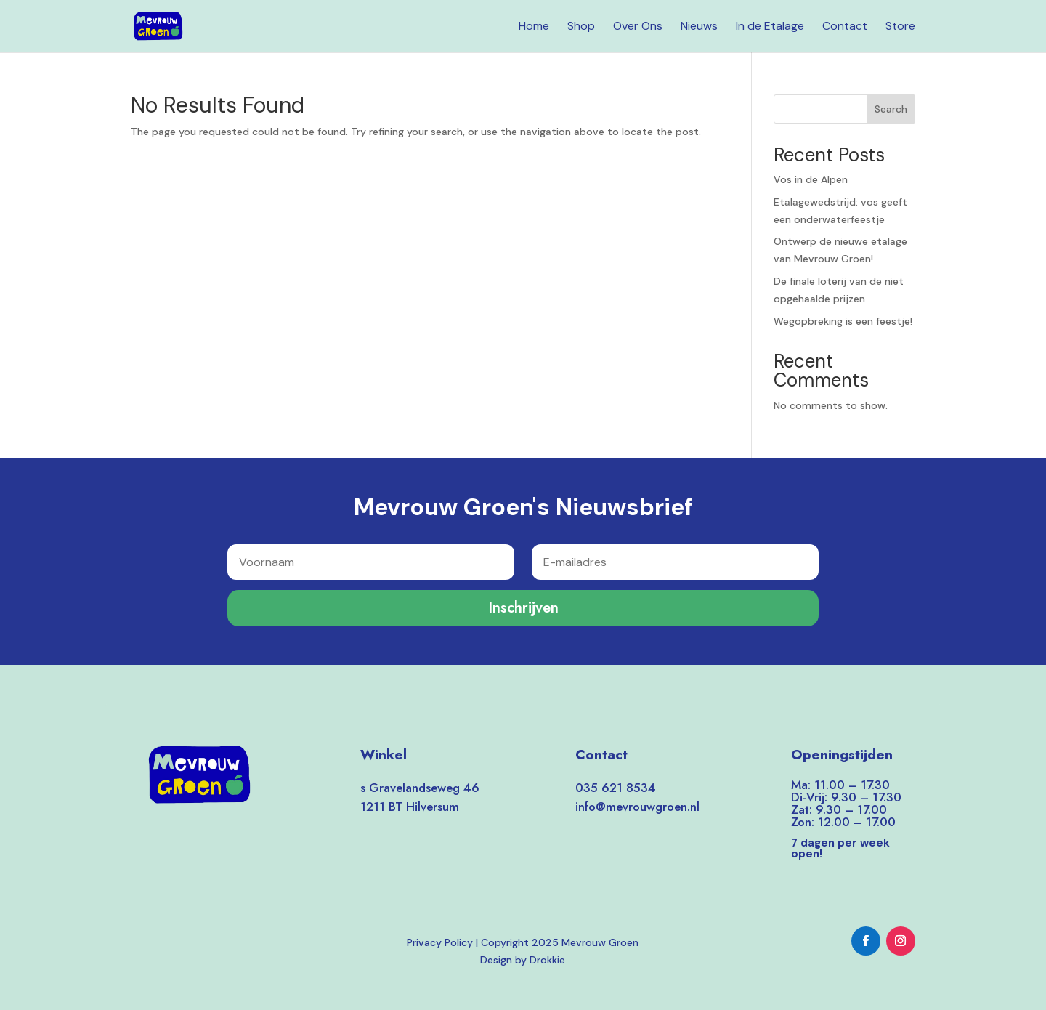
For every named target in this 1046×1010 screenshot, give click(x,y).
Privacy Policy (440, 942)
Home (534, 27)
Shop (581, 27)
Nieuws (699, 27)
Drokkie (547, 959)
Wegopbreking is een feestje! (843, 321)
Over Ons (637, 27)
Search (891, 109)
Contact (844, 27)
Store (900, 27)
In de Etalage (770, 27)
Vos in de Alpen (811, 179)
